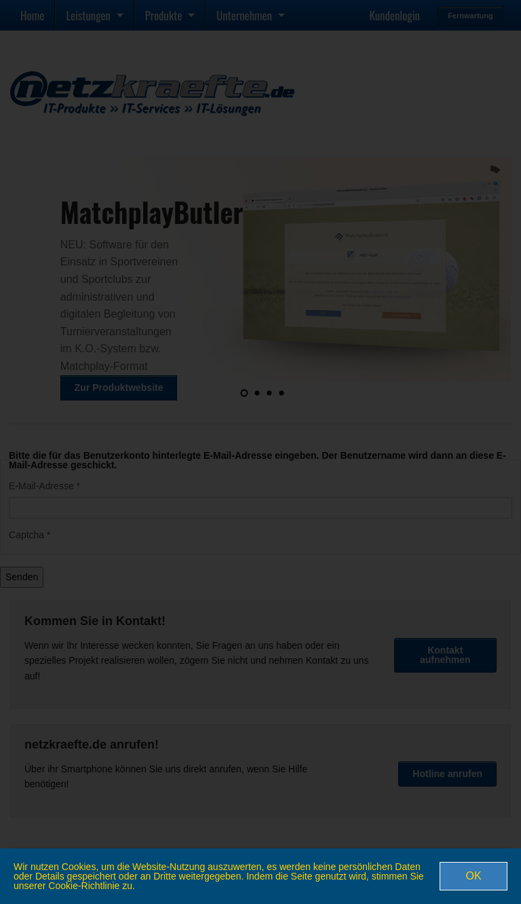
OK (473, 876)
